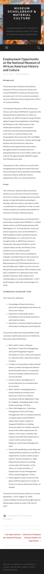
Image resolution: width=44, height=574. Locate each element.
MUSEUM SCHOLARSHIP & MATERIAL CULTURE (22, 13)
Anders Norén (10, 570)
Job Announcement (15, 516)
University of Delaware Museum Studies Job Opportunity (31, 537)
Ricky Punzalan (22, 74)
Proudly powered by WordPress (19, 564)
